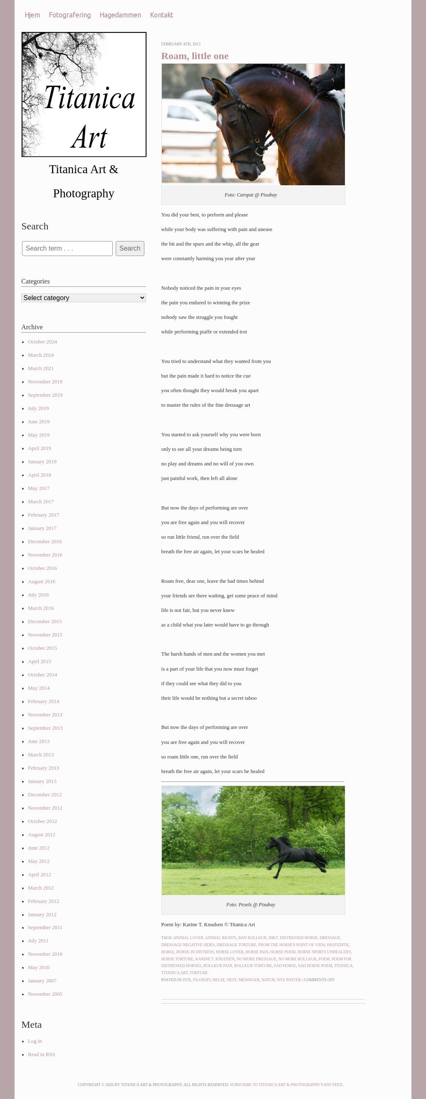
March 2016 (41, 608)
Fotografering (70, 15)
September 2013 (45, 728)
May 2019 (39, 435)
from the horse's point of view (291, 944)
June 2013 (39, 741)
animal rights (220, 937)
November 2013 (45, 715)
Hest (231, 979)
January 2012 (42, 914)
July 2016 (38, 595)
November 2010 (45, 954)
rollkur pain (217, 965)
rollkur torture (253, 965)
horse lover (229, 952)
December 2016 (45, 542)
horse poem (283, 952)
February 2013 (43, 768)
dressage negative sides (188, 944)
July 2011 (38, 941)
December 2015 (45, 621)
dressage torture (236, 944)
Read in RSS (41, 1054)
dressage (330, 937)
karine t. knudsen (215, 959)
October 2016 (42, 568)
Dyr (187, 979)
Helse (219, 979)
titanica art (174, 972)
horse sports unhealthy (324, 952)
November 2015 (45, 635)
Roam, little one (195, 55)
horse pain (256, 952)
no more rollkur (297, 959)
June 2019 (39, 422)
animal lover (188, 937)
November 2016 (45, 555)
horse (167, 952)
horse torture (177, 959)
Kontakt (161, 15)
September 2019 (45, 395)
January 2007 (42, 981)
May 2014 (39, 688)
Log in (35, 1041)
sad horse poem (315, 965)
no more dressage (257, 959)
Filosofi (202, 979)
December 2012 (45, 795)
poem (324, 959)
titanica (343, 965)
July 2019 (38, 408)
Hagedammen (120, 15)
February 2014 (43, 701)
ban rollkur (252, 937)
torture (199, 972)
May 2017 (39, 488)
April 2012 (39, 875)
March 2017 (41, 502)
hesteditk (338, 944)
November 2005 (45, 994)
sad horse (285, 965)
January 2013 (42, 781)
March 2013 (41, 755)
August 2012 (41, 835)
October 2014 (42, 675)
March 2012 (41, 888)
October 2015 (42, 648)
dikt (273, 937)
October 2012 (42, 821)
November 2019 (45, 382)
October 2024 (42, 342)
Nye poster (289, 979)
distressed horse (299, 937)
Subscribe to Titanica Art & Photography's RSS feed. (286, 1084)
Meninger (249, 979)
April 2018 (39, 475)
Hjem (32, 15)
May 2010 (39, 967)
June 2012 (39, 848)
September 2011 (45, 927)
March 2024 (41, 355)
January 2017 (42, 528)
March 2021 (41, 368)
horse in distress (195, 952)
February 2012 (43, 901)
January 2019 (42, 462)
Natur (268, 979)
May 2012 (39, 861)
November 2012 (45, 808)
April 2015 (39, 661)
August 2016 (41, 581)
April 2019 (39, 448)
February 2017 (43, 515)
